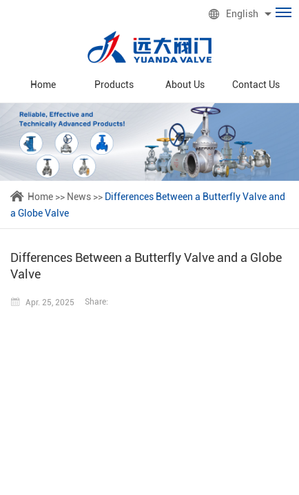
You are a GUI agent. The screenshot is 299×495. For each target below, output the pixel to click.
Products (114, 84)
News (79, 196)
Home (43, 84)
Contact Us (256, 84)
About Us (185, 84)
